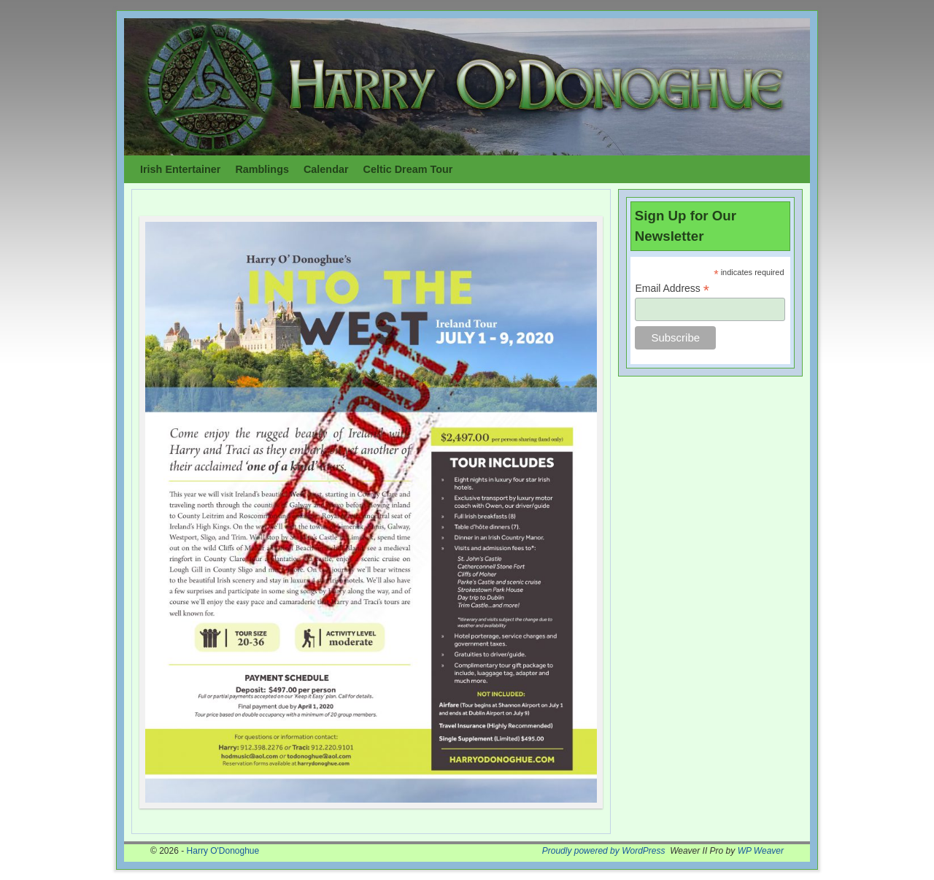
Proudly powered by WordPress (603, 851)
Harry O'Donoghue (223, 851)
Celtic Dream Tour (408, 169)
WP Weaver (761, 851)
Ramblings (262, 169)
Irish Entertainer (180, 169)
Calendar (326, 169)
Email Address (672, 289)
